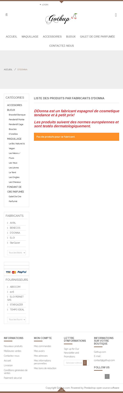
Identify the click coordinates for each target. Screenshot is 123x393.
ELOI (12, 238)
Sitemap (32, 4)
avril (11, 292)
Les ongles (14, 177)
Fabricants (15, 215)
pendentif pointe (16, 119)
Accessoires (14, 105)
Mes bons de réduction (45, 368)
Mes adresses (41, 356)
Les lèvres (14, 167)
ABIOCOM (14, 287)
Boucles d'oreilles (13, 131)
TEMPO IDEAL (16, 309)
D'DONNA (14, 233)
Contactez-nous (13, 4)
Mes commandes (42, 346)
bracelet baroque (17, 115)
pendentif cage (16, 124)
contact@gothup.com (104, 360)
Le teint (12, 172)
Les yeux (13, 163)
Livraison (8, 365)
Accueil (8, 69)
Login (44, 4)
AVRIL (12, 223)
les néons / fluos (14, 155)
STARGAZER (16, 304)
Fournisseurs (17, 279)
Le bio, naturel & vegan (17, 146)
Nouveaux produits (13, 346)
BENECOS (14, 228)
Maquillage (14, 139)
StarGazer (14, 242)
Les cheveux (15, 182)
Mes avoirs (39, 351)
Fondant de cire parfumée (15, 189)
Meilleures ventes (12, 351)
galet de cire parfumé (15, 199)
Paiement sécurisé (13, 378)
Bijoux (11, 110)
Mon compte (43, 338)
